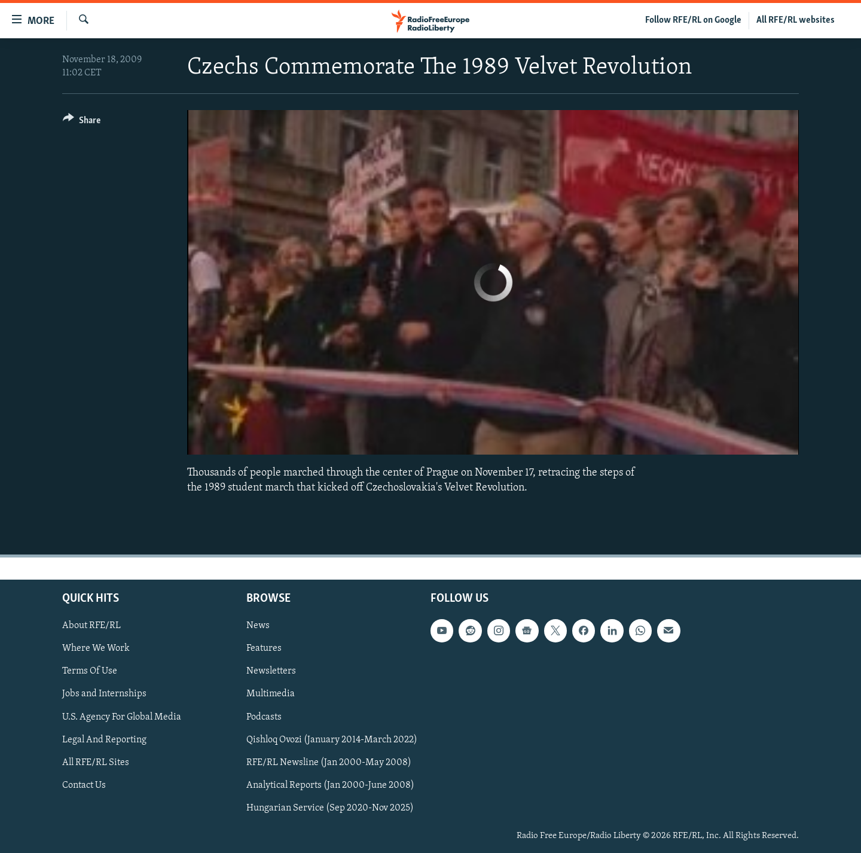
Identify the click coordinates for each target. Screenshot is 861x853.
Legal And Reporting (104, 740)
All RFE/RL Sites (95, 762)
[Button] (81, 122)
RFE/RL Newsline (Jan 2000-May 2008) (328, 762)
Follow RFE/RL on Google (693, 20)
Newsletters (271, 671)
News (258, 625)
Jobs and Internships (104, 694)
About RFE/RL (91, 625)
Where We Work (96, 648)
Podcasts (264, 716)
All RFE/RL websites (795, 20)
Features (264, 648)
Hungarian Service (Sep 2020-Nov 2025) (330, 808)
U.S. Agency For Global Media (121, 716)
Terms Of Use (89, 671)
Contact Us (84, 785)
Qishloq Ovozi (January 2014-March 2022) (331, 740)
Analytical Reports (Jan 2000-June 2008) (330, 785)
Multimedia (270, 694)
